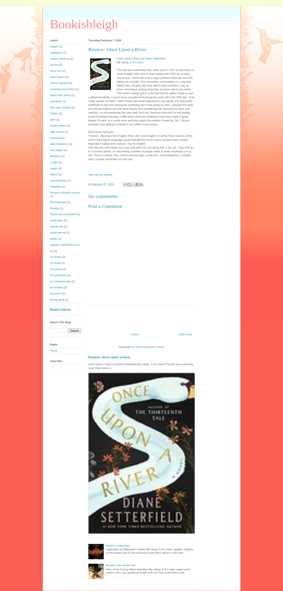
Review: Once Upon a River (109, 357)
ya (51, 250)
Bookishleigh (84, 24)
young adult (57, 299)
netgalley (55, 186)
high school (57, 131)
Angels (54, 46)
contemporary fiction (62, 89)
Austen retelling (59, 58)
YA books (56, 256)
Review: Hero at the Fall (120, 565)
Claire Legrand (59, 83)
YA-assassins (58, 275)
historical (55, 138)
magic (53, 168)
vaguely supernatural (63, 244)
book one (56, 70)
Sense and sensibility (63, 214)
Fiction (54, 113)
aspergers (56, 52)
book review (57, 77)
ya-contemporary (60, 281)
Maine (53, 174)
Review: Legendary (117, 545)
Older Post (184, 334)
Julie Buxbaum (59, 144)
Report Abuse (60, 309)
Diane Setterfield (155, 58)
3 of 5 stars (136, 62)
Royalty (54, 208)
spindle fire (56, 226)
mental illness (58, 180)
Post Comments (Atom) (150, 347)
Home (135, 334)
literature (55, 156)
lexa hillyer (56, 150)
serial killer (56, 220)
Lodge (54, 162)
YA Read (55, 263)
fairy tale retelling (60, 107)
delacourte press (60, 95)
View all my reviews (100, 174)
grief (52, 119)
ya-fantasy (56, 287)
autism (54, 64)
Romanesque (58, 202)
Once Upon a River (129, 58)
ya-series (55, 293)
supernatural (57, 232)
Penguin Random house (65, 192)
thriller (53, 238)
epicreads (56, 101)
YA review (56, 269)
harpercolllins (58, 125)
